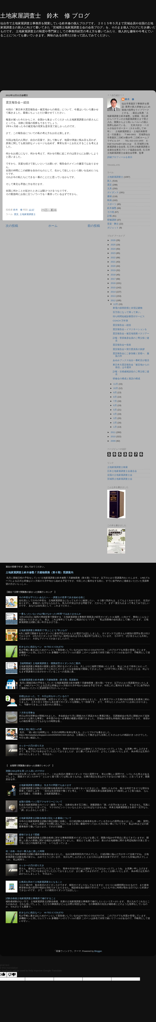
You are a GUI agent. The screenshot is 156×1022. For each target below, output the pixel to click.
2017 (113, 279)
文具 (109, 188)
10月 (116, 388)
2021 (113, 262)
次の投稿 (12, 225)
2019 (113, 270)
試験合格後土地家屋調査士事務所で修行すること (31, 898)
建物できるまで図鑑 (29, 834)
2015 (113, 287)
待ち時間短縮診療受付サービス (129, 316)
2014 (113, 292)
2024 (113, 249)
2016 (113, 283)
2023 (113, 253)
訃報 (109, 216)
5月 (115, 410)
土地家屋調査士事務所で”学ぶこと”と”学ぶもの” (43, 630)
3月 (115, 418)
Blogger (98, 951)
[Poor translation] (12, 974)
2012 (113, 300)
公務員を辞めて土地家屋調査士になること (40, 882)
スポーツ (111, 204)
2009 (113, 441)
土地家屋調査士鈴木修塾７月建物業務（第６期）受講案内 (39, 572)
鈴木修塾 (111, 208)
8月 (115, 397)
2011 (113, 432)
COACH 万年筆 (120, 320)
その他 (110, 212)
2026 (113, 240)
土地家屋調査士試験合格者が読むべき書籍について (45, 818)
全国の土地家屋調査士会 (119, 475)
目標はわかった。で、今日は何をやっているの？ (44, 696)
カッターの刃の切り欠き (31, 745)
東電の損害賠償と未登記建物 (127, 308)
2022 (113, 257)
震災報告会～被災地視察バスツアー (131, 333)
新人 (109, 181)
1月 (115, 427)
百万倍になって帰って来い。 (127, 312)
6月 (115, 405)
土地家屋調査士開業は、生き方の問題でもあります (45, 785)
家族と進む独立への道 (30, 729)
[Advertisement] (78, 66)
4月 (115, 414)
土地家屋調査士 (28, 214)
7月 (115, 401)
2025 (113, 244)
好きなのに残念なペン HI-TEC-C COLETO (41, 647)
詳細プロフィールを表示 (119, 157)
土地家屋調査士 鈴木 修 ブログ (45, 15)
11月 (116, 384)
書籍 (109, 196)
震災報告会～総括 (122, 325)
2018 (113, 274)
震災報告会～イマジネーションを (130, 329)
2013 (113, 296)
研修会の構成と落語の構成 (126, 378)
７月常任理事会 (27, 713)
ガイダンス (113, 192)
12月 (116, 304)
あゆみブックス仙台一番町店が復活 (131, 360)
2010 (113, 436)
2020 (113, 266)
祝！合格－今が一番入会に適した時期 (25, 851)
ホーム (53, 225)
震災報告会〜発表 (122, 345)
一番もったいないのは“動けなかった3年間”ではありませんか (50, 614)
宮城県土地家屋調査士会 (119, 479)
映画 (109, 200)
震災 (16, 214)
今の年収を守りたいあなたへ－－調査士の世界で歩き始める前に (52, 597)
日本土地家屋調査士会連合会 (122, 471)
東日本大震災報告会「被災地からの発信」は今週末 (131, 366)
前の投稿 (94, 225)
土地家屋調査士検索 (117, 467)
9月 (115, 392)
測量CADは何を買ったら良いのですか (25, 771)
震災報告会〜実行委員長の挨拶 (129, 349)
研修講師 (111, 220)
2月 (115, 422)
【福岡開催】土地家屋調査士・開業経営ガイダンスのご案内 (49, 663)
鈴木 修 (129, 99)
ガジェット (113, 227)
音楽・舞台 (113, 224)
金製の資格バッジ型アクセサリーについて (40, 801)
